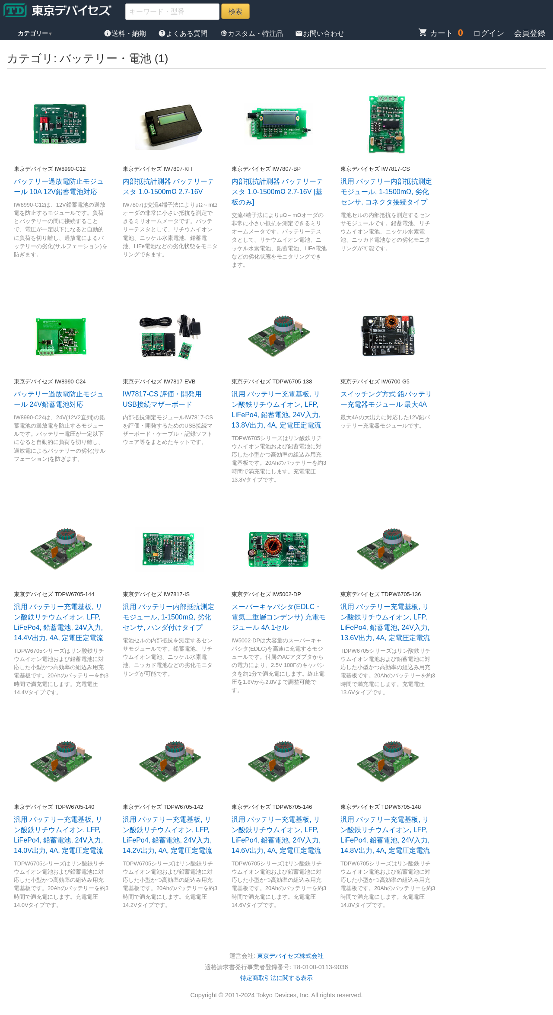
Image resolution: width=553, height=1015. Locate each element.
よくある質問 (183, 33)
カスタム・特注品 (252, 33)
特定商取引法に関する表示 (276, 977)
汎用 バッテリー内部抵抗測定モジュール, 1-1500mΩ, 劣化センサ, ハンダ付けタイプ (168, 617)
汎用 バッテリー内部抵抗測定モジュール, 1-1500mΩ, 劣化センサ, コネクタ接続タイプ (386, 192)
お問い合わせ (319, 33)
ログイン (488, 33)
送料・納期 (126, 33)
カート (435, 33)
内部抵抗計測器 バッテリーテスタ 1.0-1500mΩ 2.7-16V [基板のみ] (277, 192)
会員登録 (529, 33)
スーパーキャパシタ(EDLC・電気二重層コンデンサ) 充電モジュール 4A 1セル (279, 617)
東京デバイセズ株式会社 (290, 955)
